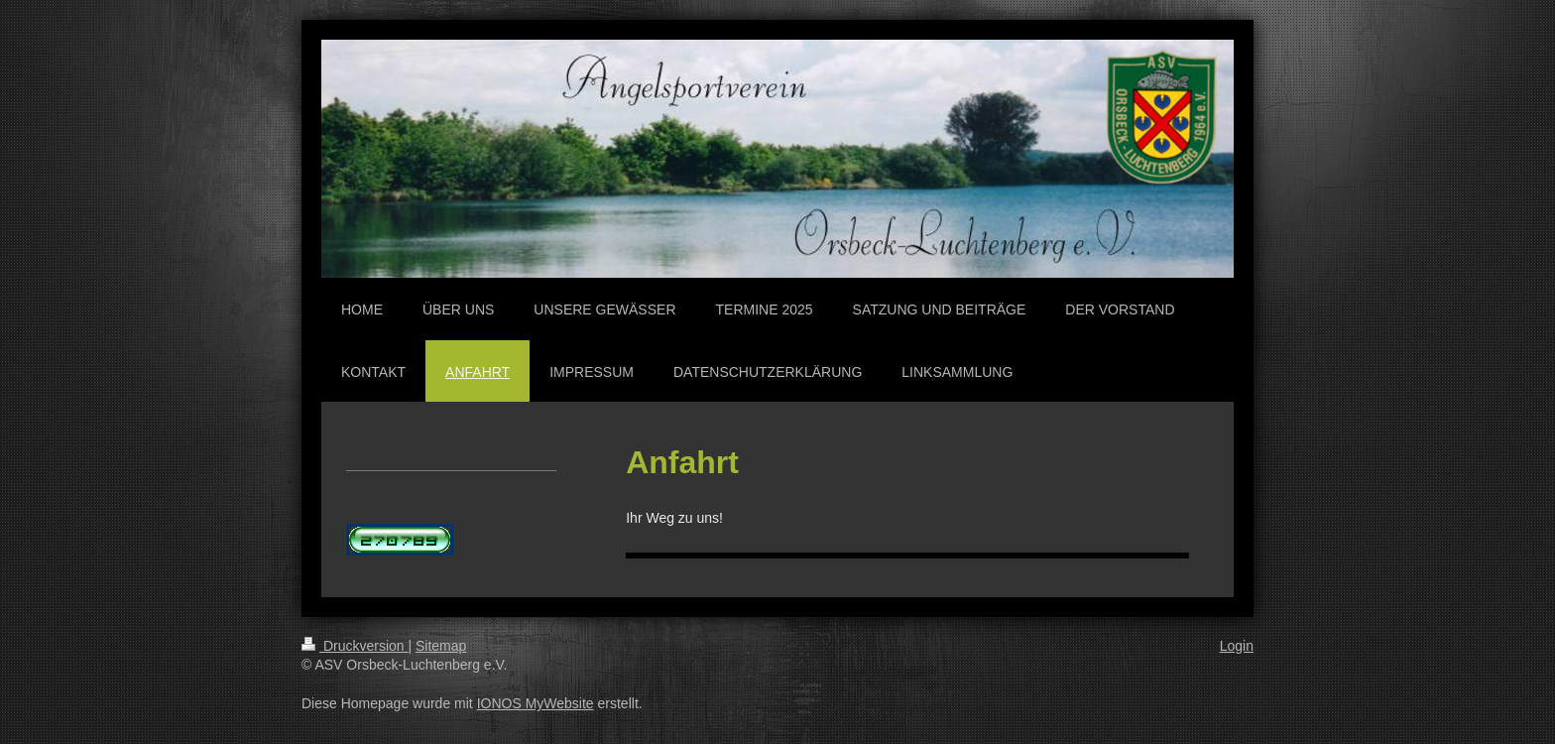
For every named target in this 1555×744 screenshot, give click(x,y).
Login (1237, 646)
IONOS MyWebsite (535, 703)
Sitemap (441, 646)
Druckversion (354, 646)
